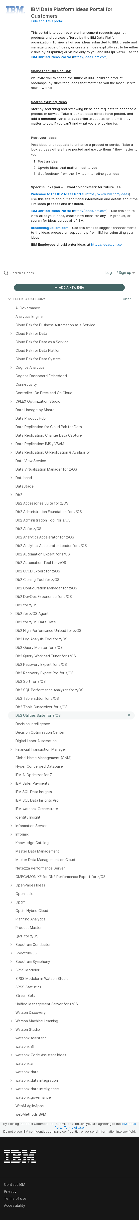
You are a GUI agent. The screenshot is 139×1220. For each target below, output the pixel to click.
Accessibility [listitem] (14, 1205)
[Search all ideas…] (38, 273)
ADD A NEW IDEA (69, 287)
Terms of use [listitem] (15, 1198)
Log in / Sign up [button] (120, 272)
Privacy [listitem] (10, 1191)
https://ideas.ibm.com (90, 57)
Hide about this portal (47, 21)
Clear (127, 299)
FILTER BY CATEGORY (26, 299)
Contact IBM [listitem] (14, 1184)
